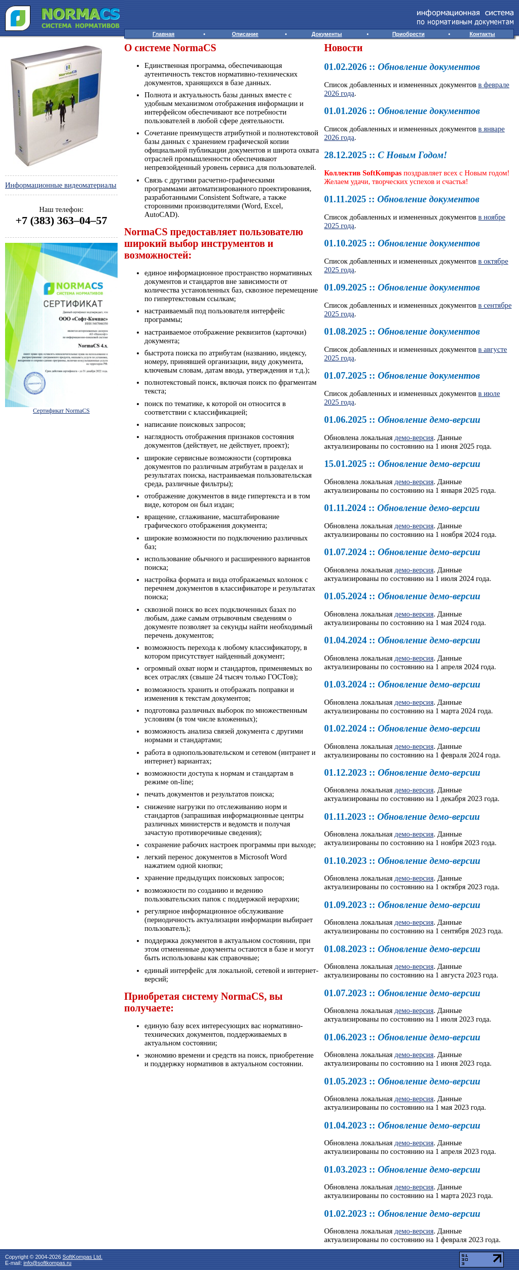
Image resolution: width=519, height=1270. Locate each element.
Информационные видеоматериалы (61, 185)
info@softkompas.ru (47, 1263)
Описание (245, 34)
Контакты (482, 34)
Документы (327, 34)
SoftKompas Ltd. (82, 1257)
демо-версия (413, 437)
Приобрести (408, 34)
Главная (163, 34)
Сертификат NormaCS (61, 410)
